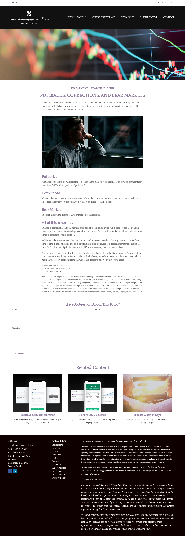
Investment (57, 448)
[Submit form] (19, 354)
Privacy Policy (59, 478)
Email (98, 309)
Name (15, 309)
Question (16, 328)
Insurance (56, 454)
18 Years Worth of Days (147, 415)
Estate (55, 451)
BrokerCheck (140, 441)
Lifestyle (56, 464)
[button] (76, 17)
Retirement (57, 444)
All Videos (57, 471)
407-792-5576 (165, 3)
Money (55, 461)
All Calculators (59, 474)
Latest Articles (59, 468)
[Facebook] (16, 2)
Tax (54, 458)
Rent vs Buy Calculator (92, 415)
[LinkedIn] (13, 2)
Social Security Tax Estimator (38, 415)
